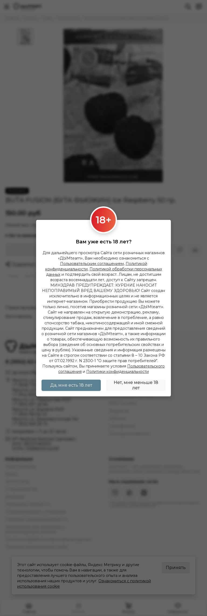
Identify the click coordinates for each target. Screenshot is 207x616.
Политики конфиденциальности (117, 371)
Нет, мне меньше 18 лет (136, 385)
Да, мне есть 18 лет (71, 385)
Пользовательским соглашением (92, 263)
